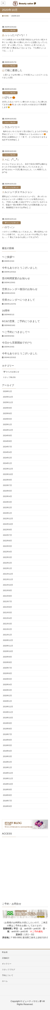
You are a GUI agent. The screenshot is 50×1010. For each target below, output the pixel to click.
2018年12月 (8, 773)
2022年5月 (7, 546)
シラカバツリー (11, 127)
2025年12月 (8, 397)
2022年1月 (7, 568)
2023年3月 (7, 502)
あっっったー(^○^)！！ (15, 35)
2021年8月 (7, 596)
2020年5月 (7, 679)
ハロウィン (8, 227)
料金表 (5, 952)
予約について (7, 975)
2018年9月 (7, 789)
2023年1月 (7, 513)
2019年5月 (7, 745)
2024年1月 (7, 463)
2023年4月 (7, 496)
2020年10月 (8, 651)
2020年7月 (7, 668)
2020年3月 (7, 690)
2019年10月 (8, 718)
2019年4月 (7, 751)
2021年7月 (7, 601)
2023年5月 (7, 491)
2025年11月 (8, 402)
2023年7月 (7, 485)
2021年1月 (7, 635)
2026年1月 (7, 391)
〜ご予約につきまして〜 (16, 332)
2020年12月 (8, 640)
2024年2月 (7, 458)
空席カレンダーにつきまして (18, 299)
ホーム (5, 981)
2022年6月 (7, 541)
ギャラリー (6, 964)
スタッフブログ (8, 969)
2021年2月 (7, 629)
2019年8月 (7, 729)
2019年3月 (7, 756)
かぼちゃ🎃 (8, 97)
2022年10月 (8, 524)
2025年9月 (7, 408)
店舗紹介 (5, 958)
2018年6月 (7, 806)
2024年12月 (8, 430)
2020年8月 (7, 662)
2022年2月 (7, 563)
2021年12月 (8, 574)
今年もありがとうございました (19, 267)
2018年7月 (7, 801)
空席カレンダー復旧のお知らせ (19, 289)
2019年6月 (7, 740)
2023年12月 (8, 469)
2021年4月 (7, 618)
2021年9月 (7, 590)
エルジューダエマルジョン (17, 192)
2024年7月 (7, 447)
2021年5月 (7, 612)
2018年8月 (7, 795)
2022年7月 (7, 535)
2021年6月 (7, 607)
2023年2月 (7, 507)
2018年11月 (8, 778)
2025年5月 (7, 419)
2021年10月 (8, 585)
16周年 (6, 310)
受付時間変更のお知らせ (16, 278)
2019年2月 (7, 762)
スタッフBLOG (10, 30)
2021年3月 (7, 624)
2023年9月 (7, 480)
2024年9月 (7, 435)
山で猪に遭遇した (12, 70)
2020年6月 (7, 673)
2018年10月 (8, 784)
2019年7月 (7, 734)
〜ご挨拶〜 (8, 257)
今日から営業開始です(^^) (16, 342)
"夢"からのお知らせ (12, 187)
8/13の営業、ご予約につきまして (21, 321)
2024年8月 (7, 441)
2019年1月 (7, 767)
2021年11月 (8, 579)
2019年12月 (8, 707)
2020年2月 (7, 695)
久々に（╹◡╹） (11, 159)
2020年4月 (7, 684)
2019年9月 (7, 723)
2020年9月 (7, 657)
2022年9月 (7, 530)
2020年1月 (7, 701)
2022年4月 (7, 552)
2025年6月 (7, 413)
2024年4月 (7, 452)
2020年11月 (8, 646)
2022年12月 (8, 518)
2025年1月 (7, 424)
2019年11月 (8, 712)
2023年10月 (8, 474)
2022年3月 (7, 557)
